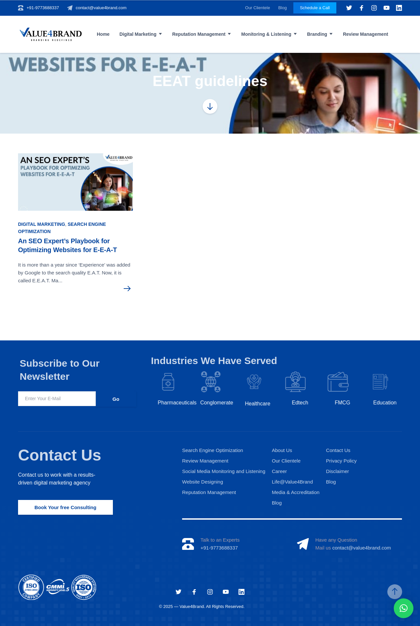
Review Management (365, 34)
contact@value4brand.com (101, 7)
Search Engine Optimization (212, 450)
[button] (403, 608)
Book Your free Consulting (65, 507)
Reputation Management (199, 34)
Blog (282, 7)
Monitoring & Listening (266, 34)
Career (279, 471)
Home (103, 34)
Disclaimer (337, 471)
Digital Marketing (138, 34)
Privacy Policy (341, 461)
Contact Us (59, 455)
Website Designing (202, 482)
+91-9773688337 (43, 7)
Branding (317, 34)
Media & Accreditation (295, 492)
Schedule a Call (315, 7)
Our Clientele (257, 7)
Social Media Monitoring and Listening (223, 471)
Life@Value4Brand (292, 482)
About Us (282, 450)
